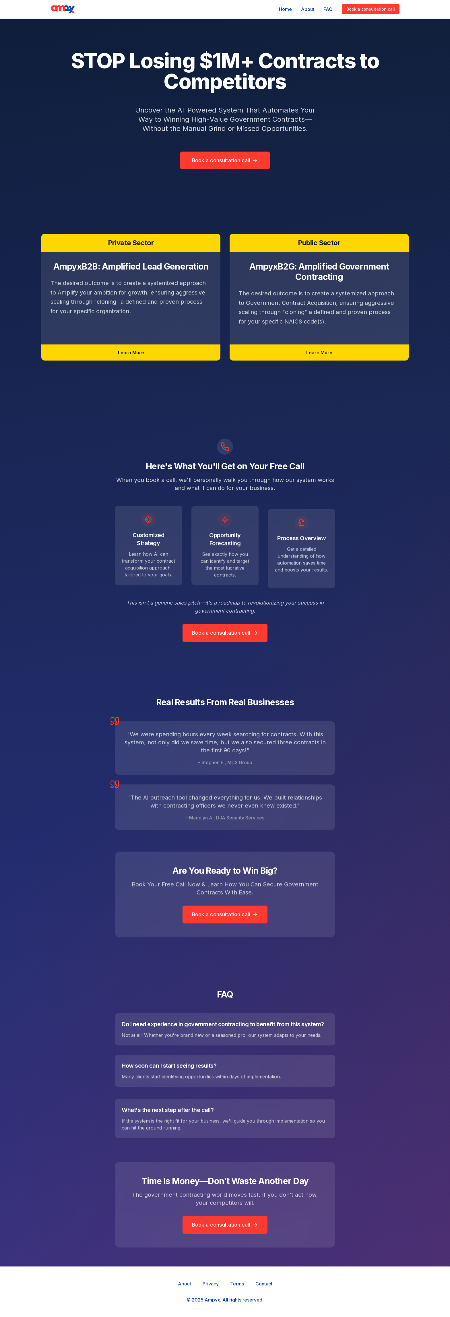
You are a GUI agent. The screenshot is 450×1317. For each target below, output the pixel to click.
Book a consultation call (370, 9)
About (307, 9)
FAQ (328, 9)
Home (285, 9)
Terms (237, 1284)
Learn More (131, 354)
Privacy (211, 1284)
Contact (263, 1284)
